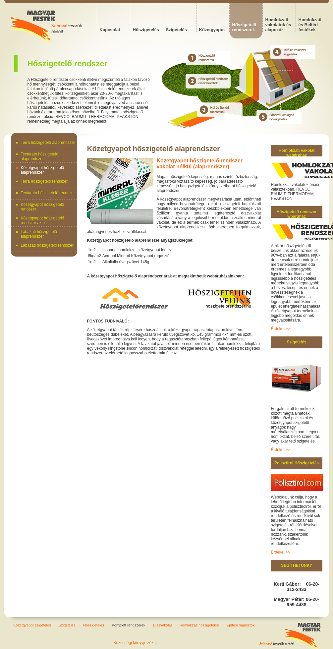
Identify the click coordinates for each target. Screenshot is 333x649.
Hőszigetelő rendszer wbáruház (297, 214)
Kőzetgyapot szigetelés (32, 625)
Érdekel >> (280, 328)
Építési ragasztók (240, 625)
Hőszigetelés (93, 625)
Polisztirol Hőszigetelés (296, 463)
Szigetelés (296, 342)
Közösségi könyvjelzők (134, 642)
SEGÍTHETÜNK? (296, 565)
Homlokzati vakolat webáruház (297, 152)
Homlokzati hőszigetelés (199, 625)
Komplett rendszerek (128, 625)
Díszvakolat (162, 625)
